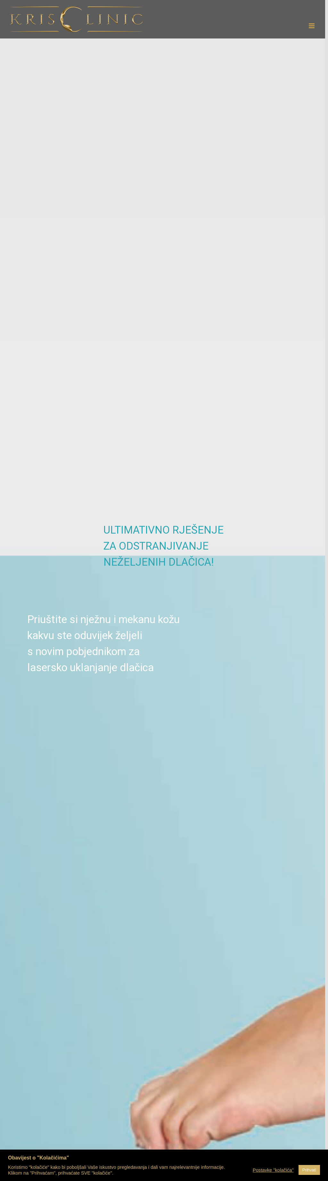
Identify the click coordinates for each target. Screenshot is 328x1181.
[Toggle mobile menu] (312, 25)
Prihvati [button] (309, 1170)
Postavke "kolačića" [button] (273, 1170)
